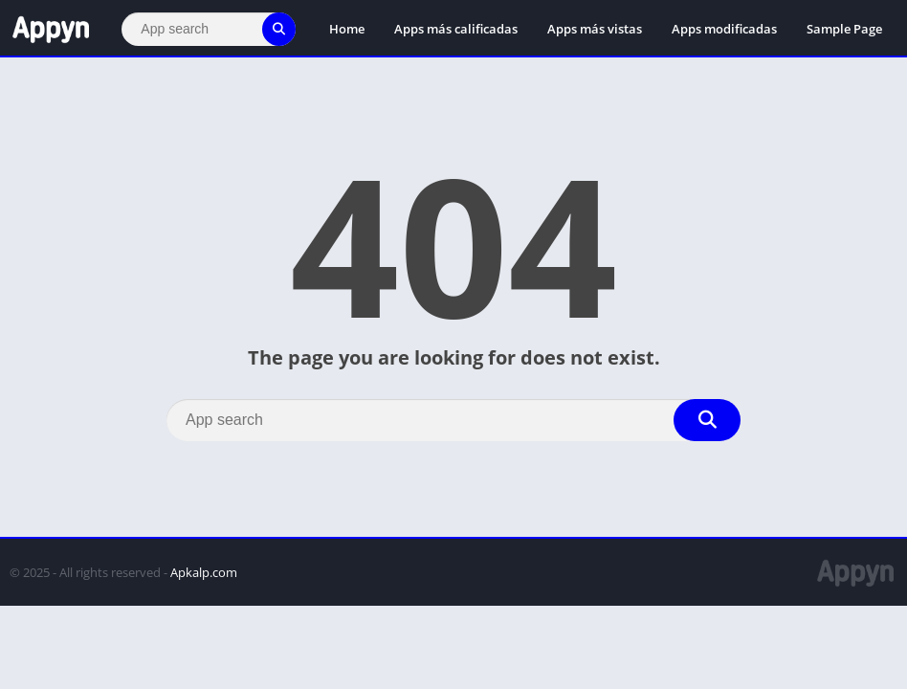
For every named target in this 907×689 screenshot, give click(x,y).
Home (347, 28)
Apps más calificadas (456, 28)
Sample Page (844, 28)
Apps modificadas (724, 28)
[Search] (209, 29)
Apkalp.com (203, 572)
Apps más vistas (594, 28)
